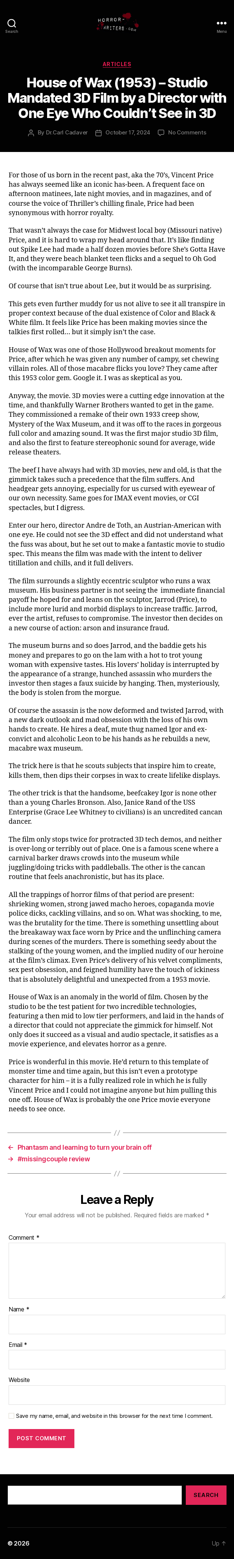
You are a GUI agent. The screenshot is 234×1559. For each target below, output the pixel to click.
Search (206, 1495)
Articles (117, 64)
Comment (24, 1238)
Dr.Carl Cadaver (67, 132)
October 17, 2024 (127, 132)
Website (19, 1380)
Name (19, 1309)
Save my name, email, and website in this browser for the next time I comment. (114, 1416)
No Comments (187, 132)
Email (18, 1345)
